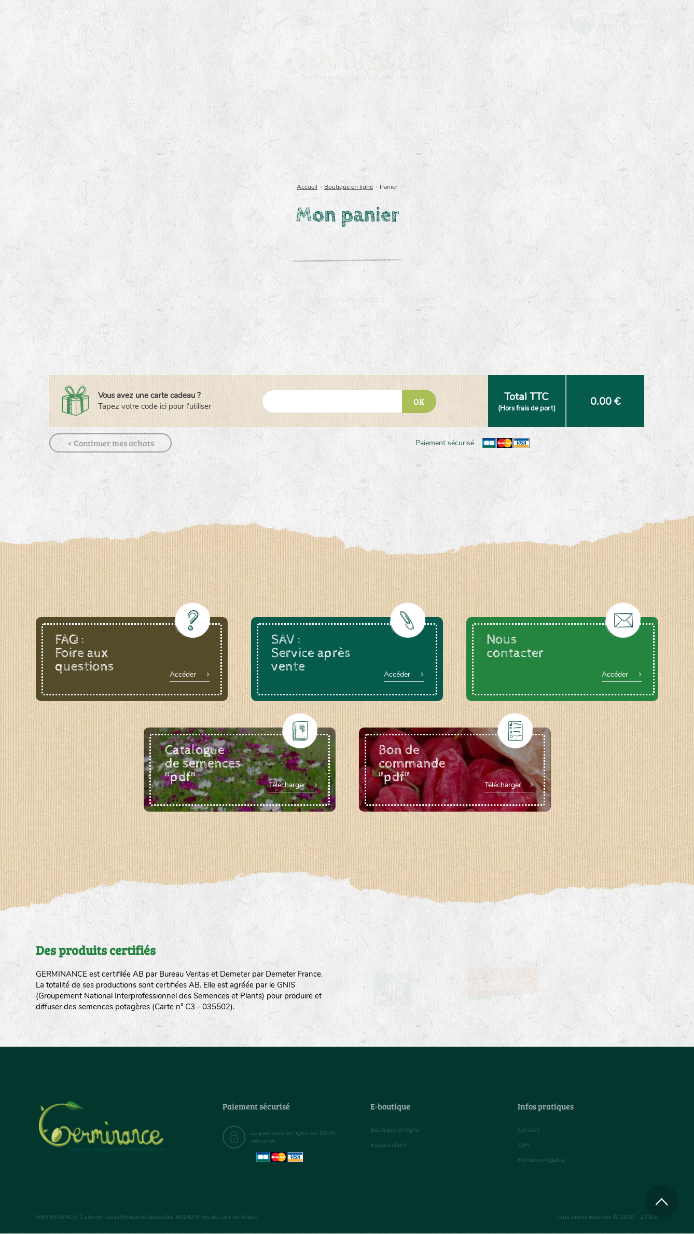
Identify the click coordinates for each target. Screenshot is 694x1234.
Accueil (307, 187)
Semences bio (120, 135)
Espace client (391, 1144)
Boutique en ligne (566, 135)
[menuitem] (610, 20)
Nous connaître (215, 135)
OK (418, 401)
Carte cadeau (314, 135)
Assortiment (425, 135)
